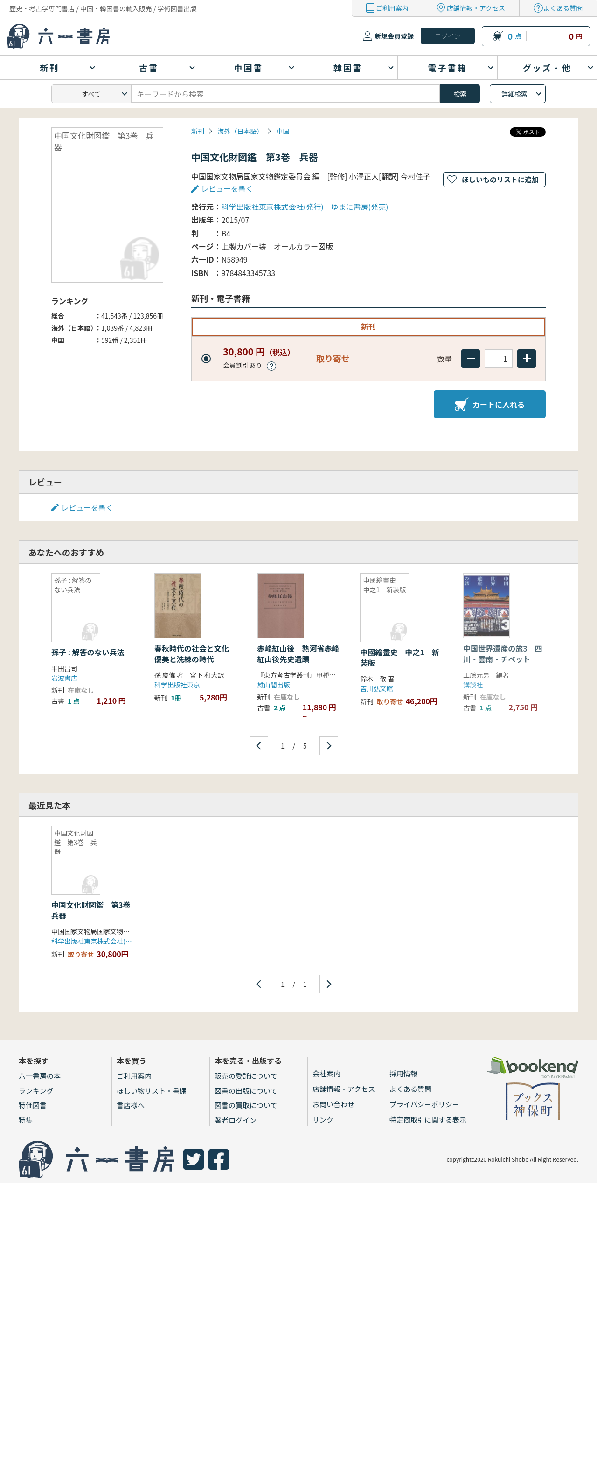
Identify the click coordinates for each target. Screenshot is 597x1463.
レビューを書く (227, 188)
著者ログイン (236, 1120)
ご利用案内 (392, 8)
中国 (282, 131)
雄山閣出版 (273, 684)
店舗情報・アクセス (476, 8)
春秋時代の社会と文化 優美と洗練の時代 (195, 653)
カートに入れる (490, 404)
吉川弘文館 (376, 688)
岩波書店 (64, 678)
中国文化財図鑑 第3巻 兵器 (94, 910)
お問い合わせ (333, 1104)
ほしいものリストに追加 (500, 179)
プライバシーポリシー (424, 1104)
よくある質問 (563, 8)
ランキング (36, 1091)
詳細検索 (514, 93)
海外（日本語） (240, 131)
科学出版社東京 (177, 684)
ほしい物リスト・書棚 (152, 1091)
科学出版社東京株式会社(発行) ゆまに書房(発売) (305, 206)
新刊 (197, 131)
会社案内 (326, 1073)
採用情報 (403, 1073)
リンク (322, 1119)
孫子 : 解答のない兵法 (87, 652)
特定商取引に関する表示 (427, 1119)
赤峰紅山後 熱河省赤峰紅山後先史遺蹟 (298, 653)
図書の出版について (246, 1091)
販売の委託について (246, 1076)
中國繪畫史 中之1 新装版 (399, 657)
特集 (26, 1120)
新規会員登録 (394, 36)
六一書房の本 (40, 1076)
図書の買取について (246, 1105)
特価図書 (33, 1105)
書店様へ (131, 1105)
